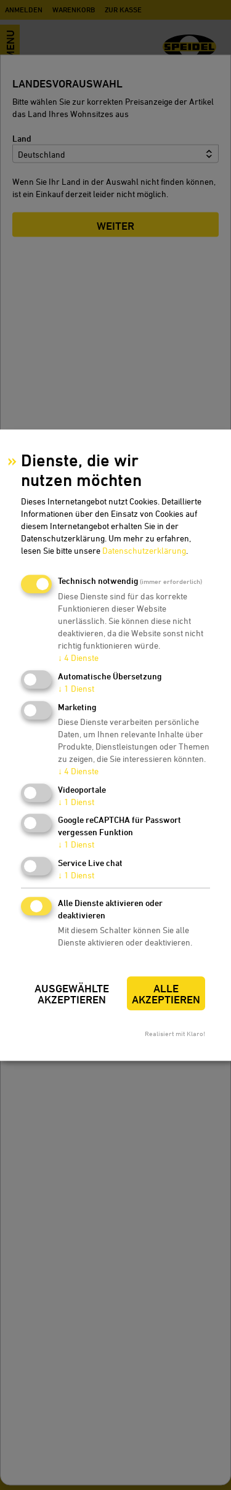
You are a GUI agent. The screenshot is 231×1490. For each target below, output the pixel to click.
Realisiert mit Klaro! (175, 1033)
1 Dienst (76, 688)
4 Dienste (78, 658)
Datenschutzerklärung (144, 551)
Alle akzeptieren (166, 994)
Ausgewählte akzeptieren (71, 994)
